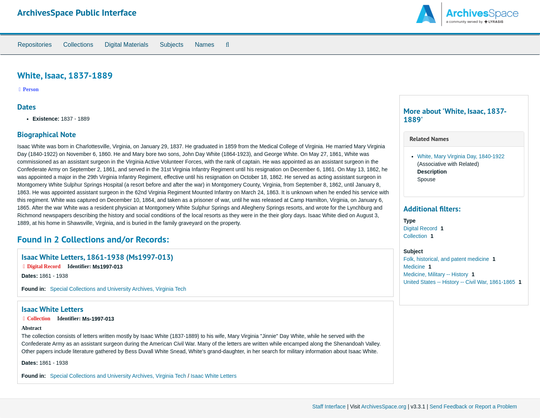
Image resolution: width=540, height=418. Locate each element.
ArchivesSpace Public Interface (76, 12)
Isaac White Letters (52, 309)
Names (204, 44)
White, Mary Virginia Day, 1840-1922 (460, 156)
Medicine (415, 267)
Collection (416, 236)
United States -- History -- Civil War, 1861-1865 (460, 282)
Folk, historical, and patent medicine (447, 259)
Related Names (429, 139)
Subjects (171, 44)
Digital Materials (126, 44)
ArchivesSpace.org (383, 406)
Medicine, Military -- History (437, 274)
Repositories (35, 44)
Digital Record (421, 228)
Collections (78, 44)
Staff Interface (329, 406)
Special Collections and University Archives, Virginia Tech (118, 289)
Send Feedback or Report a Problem (473, 406)
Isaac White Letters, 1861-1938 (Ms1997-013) (97, 257)
